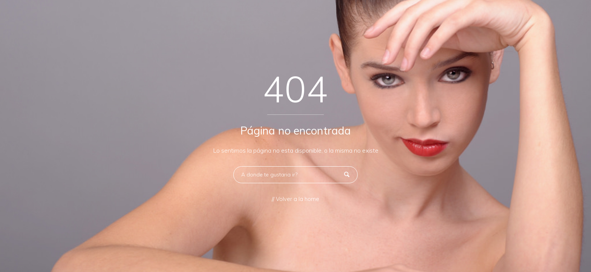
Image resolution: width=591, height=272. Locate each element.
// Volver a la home (295, 199)
